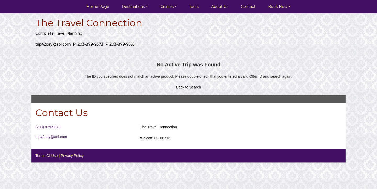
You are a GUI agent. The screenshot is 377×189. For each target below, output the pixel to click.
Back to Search (188, 87)
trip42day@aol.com (51, 137)
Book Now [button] (277, 6)
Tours (194, 6)
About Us (219, 6)
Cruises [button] (167, 6)
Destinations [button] (133, 6)
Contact (248, 6)
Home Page (97, 6)
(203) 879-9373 (47, 127)
